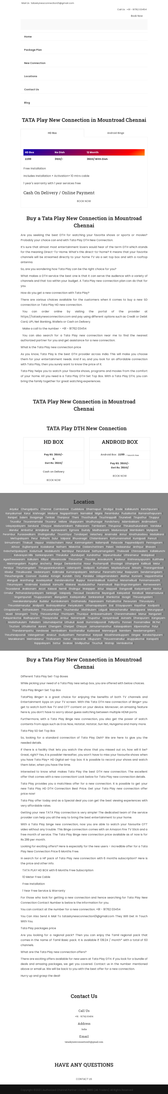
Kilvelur (9, 572)
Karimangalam (84, 542)
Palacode (117, 542)
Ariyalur (14, 509)
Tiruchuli (97, 643)
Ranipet (12, 517)
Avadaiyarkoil (44, 580)
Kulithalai (158, 559)
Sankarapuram (44, 555)
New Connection (34, 63)
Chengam (55, 626)
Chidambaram (99, 538)
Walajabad (147, 555)
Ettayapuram (124, 605)
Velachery (96, 534)
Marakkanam (16, 639)
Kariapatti (152, 639)
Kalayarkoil (123, 593)
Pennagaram (154, 542)
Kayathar (140, 605)
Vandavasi (42, 630)
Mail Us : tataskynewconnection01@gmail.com (48, 3)
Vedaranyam (42, 572)
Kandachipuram (153, 635)
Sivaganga (36, 517)
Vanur (67, 639)
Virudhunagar (94, 521)
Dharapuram (141, 618)
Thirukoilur (62, 555)
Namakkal (87, 513)
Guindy (85, 530)
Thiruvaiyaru (146, 601)
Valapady (65, 593)
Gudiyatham (66, 635)
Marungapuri (155, 609)
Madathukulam (17, 622)
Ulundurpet (77, 555)
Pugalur (33, 563)
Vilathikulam (88, 609)
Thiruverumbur (49, 614)
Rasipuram (131, 572)
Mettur (157, 588)
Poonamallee (142, 622)
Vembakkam (59, 630)
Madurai (53, 513)
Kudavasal (93, 630)
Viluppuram (76, 521)
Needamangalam (144, 630)
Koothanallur (77, 630)
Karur (27, 513)
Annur (123, 534)
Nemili (62, 588)
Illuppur (80, 580)
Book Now (137, 16)
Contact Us (31, 89)
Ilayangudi (108, 593)
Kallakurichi (132, 509)
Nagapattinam (69, 513)
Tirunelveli (125, 517)
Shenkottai (113, 597)
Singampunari (22, 597)
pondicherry (112, 521)
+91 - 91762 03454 (74, 329)
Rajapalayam (42, 643)
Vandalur (155, 526)
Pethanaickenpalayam (30, 593)
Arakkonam (29, 588)
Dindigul (108, 509)
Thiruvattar (75, 559)
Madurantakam (63, 526)
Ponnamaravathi (149, 580)
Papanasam (96, 601)
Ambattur (27, 530)
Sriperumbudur (112, 555)
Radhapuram (32, 618)
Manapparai (137, 609)
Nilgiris (98, 513)
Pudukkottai (129, 513)
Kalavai (52, 588)
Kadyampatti (143, 588)
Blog (27, 102)
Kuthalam (103, 568)
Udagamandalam (107, 576)
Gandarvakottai (64, 580)
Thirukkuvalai (24, 572)
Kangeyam (158, 618)
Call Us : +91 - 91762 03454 (132, 9)
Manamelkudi (128, 580)
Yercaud (78, 593)
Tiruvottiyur (64, 534)
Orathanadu (78, 601)
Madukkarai (157, 534)
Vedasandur (123, 547)
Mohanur (95, 572)
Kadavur (120, 559)
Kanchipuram (149, 509)
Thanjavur (63, 517)
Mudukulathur (86, 584)
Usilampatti (74, 568)
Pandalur (88, 576)
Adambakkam (130, 521)
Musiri (9, 614)
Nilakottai (74, 547)
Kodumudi (36, 551)
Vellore (63, 521)
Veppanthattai (154, 576)
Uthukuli (69, 622)
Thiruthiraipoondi (15, 635)
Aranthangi (27, 580)
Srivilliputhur (82, 643)
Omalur (8, 593)
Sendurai (33, 526)
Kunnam (137, 576)
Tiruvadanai (12, 588)
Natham (61, 547)
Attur (101, 588)
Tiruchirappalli (107, 517)
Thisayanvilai (50, 618)
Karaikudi (137, 593)
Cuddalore (77, 509)
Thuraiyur (82, 614)
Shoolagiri (117, 563)
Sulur (55, 538)
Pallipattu (114, 622)
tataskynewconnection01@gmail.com (88, 916)
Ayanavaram (59, 530)
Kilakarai (71, 584)
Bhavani (150, 547)
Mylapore (152, 530)
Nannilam (125, 630)
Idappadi (111, 588)
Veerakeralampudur (25, 601)
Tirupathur (140, 517)
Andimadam (149, 521)
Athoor (15, 547)
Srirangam (21, 614)
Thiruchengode (13, 576)
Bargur (58, 563)
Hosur (87, 563)
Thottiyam (67, 614)
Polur (155, 626)
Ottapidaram (12, 609)
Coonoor (31, 576)
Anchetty (46, 563)
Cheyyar (82, 626)
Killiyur (44, 559)
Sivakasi (67, 643)
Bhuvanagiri (80, 538)
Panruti (152, 538)
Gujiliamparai (30, 547)
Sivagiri (126, 597)
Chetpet (69, 626)
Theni (75, 517)
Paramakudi (104, 584)
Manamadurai (154, 593)
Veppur (39, 542)
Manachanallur (119, 609)
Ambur (64, 618)
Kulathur (113, 580)
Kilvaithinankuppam (117, 635)
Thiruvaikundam (51, 609)
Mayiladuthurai (120, 568)
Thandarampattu (22, 630)
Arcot (42, 588)
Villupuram (94, 639)
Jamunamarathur (100, 626)
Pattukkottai (113, 601)
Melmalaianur (35, 639)
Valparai (65, 538)
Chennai (46, 509)
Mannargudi (109, 630)
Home (28, 36)
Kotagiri (55, 576)
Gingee (136, 635)
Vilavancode (58, 559)
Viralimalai (31, 584)
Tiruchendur (71, 609)
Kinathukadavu (138, 534)
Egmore (74, 530)
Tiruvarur (50, 521)
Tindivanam (53, 639)
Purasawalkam (26, 534)
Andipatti (38, 605)
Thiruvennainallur (114, 639)
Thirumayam (15, 584)
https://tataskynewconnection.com (46, 317)
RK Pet (156, 622)
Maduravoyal (119, 530)
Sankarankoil (96, 597)
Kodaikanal (47, 547)
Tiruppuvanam (43, 597)
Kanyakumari (14, 513)
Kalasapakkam (123, 626)
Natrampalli (78, 618)
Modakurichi (52, 551)
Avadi (80, 622)
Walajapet (89, 588)
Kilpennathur (142, 626)
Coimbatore (61, 509)
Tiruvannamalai (33, 521)
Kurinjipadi (139, 538)
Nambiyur (68, 551)
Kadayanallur (78, 597)
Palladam (35, 622)
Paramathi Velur (113, 572)
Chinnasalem (139, 551)
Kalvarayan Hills (23, 555)
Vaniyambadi (110, 618)
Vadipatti (88, 568)
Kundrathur (94, 555)
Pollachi (45, 538)
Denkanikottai (73, 563)
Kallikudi (146, 563)
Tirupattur (94, 618)
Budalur (44, 601)
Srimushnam (12, 542)
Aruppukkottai (135, 639)
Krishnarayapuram (139, 559)
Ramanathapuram (150, 513)
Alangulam (61, 597)
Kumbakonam (60, 601)
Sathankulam (31, 609)
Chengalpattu (29, 509)
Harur (69, 542)
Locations (30, 76)
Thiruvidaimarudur (19, 605)
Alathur (125, 576)
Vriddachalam (54, 542)
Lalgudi (103, 609)
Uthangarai (132, 563)
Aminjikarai (42, 530)
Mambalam (137, 530)
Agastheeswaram (14, 559)
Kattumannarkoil (120, 538)
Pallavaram (82, 526)
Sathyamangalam (103, 551)
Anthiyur (138, 547)
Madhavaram (101, 530)
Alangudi (12, 580)
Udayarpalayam (15, 526)
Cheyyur (46, 526)
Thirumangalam (26, 568)
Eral (111, 605)
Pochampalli (100, 563)
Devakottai (93, 593)
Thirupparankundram (51, 568)
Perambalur (112, 513)
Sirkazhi (136, 568)
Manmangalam (16, 563)
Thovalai (90, 559)
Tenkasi (50, 517)
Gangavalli (125, 588)
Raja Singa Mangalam (128, 584)
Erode (119, 509)
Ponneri (127, 622)
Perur (34, 538)
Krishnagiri (39, 513)
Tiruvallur (15, 521)
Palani (109, 547)
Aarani (42, 626)
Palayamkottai (12, 618)
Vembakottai (125, 643)
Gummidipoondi (96, 622)
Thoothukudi (89, 517)
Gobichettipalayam (15, 551)
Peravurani (130, 601)
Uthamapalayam (96, 605)
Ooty (78, 576)
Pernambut (84, 635)
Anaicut (51, 635)
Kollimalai (58, 572)
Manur (142, 614)
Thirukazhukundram (135, 526)
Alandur (14, 530)
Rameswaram (152, 584)
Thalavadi (123, 551)
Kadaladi (45, 584)
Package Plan (33, 50)
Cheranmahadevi (125, 614)
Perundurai (83, 551)
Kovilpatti (153, 605)
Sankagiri (51, 593)
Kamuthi (58, 584)
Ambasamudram (101, 614)
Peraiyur (9, 568)
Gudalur (44, 576)
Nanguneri (155, 614)
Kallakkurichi (157, 551)
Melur (156, 563)
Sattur (56, 643)
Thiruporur (114, 526)
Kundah (67, 576)
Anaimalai (111, 534)
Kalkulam (33, 559)
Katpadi (97, 635)
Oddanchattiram (93, 547)
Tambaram (99, 526)
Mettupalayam (20, 538)
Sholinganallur (46, 534)
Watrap (109, 643)
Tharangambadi (153, 568)
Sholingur (74, 588)
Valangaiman (36, 635)
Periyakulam (75, 605)
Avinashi (126, 618)
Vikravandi (79, 639)
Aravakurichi (105, 559)
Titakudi (27, 542)
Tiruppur (154, 517)
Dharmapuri (93, 509)
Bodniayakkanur (56, 605)
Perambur (9, 534)
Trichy (34, 614)
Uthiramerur (131, 555)
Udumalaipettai (52, 622)
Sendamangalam (151, 572)
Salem (24, 517)
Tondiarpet (81, 534)
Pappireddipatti (134, 542)
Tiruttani (14, 626)
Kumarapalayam (76, 572)
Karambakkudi (96, 580)
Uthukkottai (29, 626)
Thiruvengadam (143, 597)
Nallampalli (102, 542)
